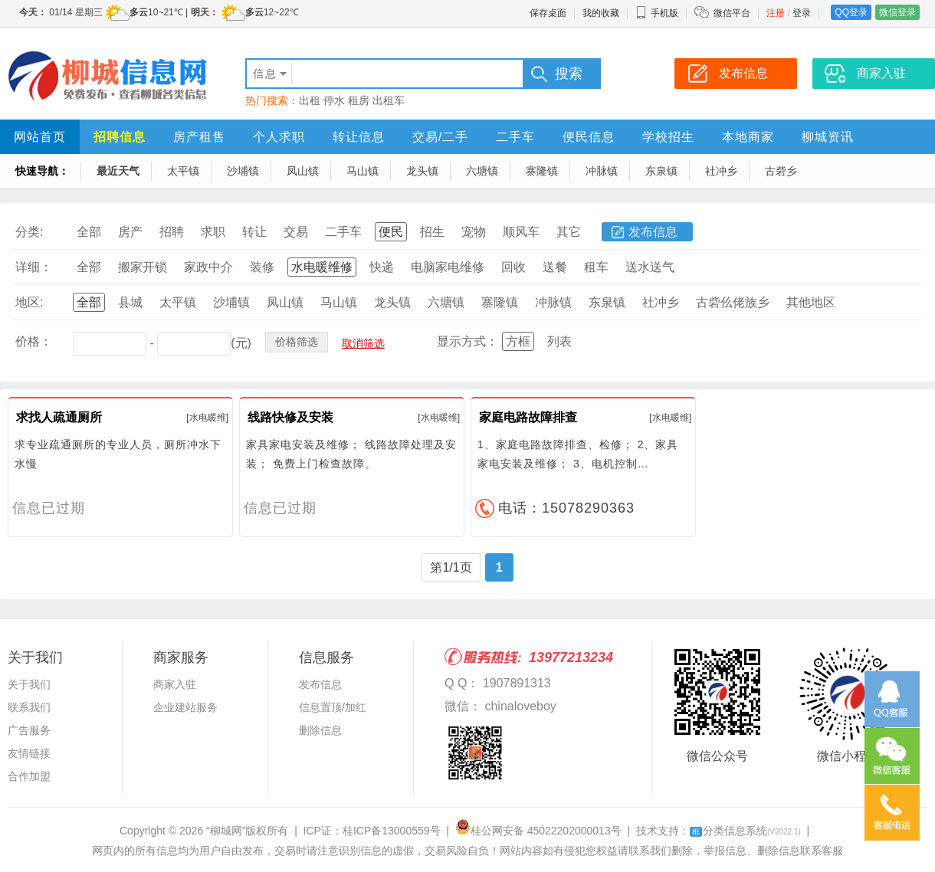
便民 (391, 231)
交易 (296, 231)
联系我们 (29, 707)
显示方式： (467, 341)
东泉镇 (661, 171)
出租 (309, 100)
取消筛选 (363, 343)
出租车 (388, 100)
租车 (596, 267)
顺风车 (521, 231)
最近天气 (118, 171)
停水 (334, 100)
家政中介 (208, 267)
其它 (568, 231)
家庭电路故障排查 (528, 417)
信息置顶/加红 (332, 707)
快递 (381, 267)
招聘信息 (120, 136)
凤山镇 (303, 171)
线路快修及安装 (290, 417)
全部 (89, 231)
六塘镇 (482, 171)
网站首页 (40, 136)
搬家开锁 (142, 267)
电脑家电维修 (447, 267)
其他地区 (810, 302)
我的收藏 (600, 13)
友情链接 (29, 753)
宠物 (473, 231)
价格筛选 (296, 342)
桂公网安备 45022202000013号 (538, 830)
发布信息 (652, 231)
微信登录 (897, 12)
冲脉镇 (602, 171)
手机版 (656, 13)
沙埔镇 (243, 171)
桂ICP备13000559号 (392, 830)
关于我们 (29, 684)
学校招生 (668, 136)
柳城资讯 (828, 136)
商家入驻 (174, 684)
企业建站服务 (185, 707)
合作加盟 (29, 776)
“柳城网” (225, 830)
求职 (213, 231)
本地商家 (748, 136)
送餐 (555, 267)
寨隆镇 (542, 171)
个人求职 (279, 136)
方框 (518, 341)
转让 (254, 231)
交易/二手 (440, 136)
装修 (262, 267)
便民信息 (589, 136)
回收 (513, 267)
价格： (33, 341)
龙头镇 (422, 171)
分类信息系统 (745, 830)
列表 (559, 341)
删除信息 (320, 730)
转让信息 (359, 136)
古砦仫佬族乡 (732, 302)
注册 (775, 13)
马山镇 (362, 171)
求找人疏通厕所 (59, 417)
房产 (130, 231)
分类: (29, 231)
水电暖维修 (322, 267)
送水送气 (649, 267)
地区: (29, 302)
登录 (801, 13)
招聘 (171, 231)
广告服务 (29, 730)
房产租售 (199, 136)
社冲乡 (721, 171)
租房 (358, 100)
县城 (130, 302)
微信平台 (732, 13)
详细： (33, 267)
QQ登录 (851, 12)
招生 (432, 231)
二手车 (515, 136)
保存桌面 (548, 13)
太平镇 (183, 171)
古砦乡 (781, 171)
